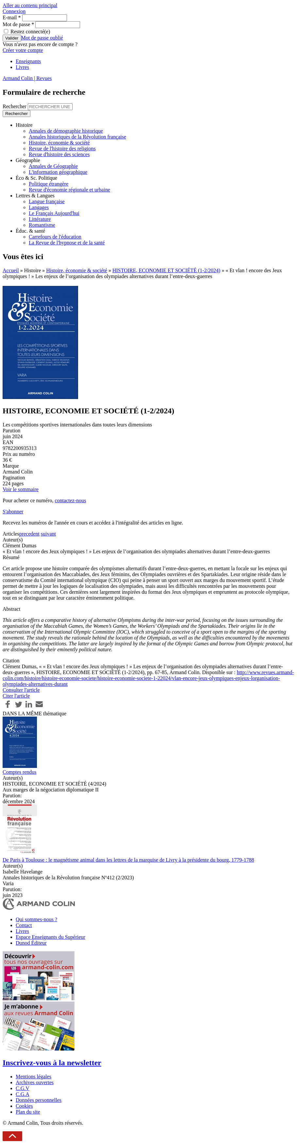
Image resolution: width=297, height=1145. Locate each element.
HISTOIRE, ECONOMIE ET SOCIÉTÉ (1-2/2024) (166, 270)
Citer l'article (16, 696)
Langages (39, 207)
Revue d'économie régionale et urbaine (69, 189)
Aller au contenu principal (30, 5)
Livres (22, 67)
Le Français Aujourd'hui (54, 213)
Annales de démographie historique (66, 131)
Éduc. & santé (30, 231)
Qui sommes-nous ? (36, 919)
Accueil (11, 270)
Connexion (14, 11)
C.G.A (22, 1094)
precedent (29, 534)
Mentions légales (33, 1076)
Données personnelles (38, 1100)
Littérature (40, 219)
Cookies (24, 1106)
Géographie (28, 160)
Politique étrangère (48, 184)
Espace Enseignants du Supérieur (50, 937)
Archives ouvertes (35, 1082)
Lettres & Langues (35, 195)
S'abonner (13, 511)
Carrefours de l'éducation (55, 237)
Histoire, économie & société (59, 142)
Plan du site (28, 1112)
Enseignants (28, 61)
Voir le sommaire (21, 489)
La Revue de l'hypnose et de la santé (67, 242)
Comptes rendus (20, 772)
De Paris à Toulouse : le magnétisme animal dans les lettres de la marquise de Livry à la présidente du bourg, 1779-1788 (128, 860)
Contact (24, 925)
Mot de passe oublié (42, 38)
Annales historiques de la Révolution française (77, 137)
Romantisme (42, 225)
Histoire (24, 125)
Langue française (47, 201)
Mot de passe (18, 24)
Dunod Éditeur (31, 943)
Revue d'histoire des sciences (59, 154)
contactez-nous (70, 500)
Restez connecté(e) (30, 31)
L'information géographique (58, 172)
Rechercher (15, 106)
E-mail (12, 17)
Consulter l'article (21, 690)
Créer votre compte (23, 50)
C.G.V (22, 1088)
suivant (48, 534)
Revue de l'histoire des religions (62, 148)
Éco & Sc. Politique (36, 178)
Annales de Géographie (53, 166)
